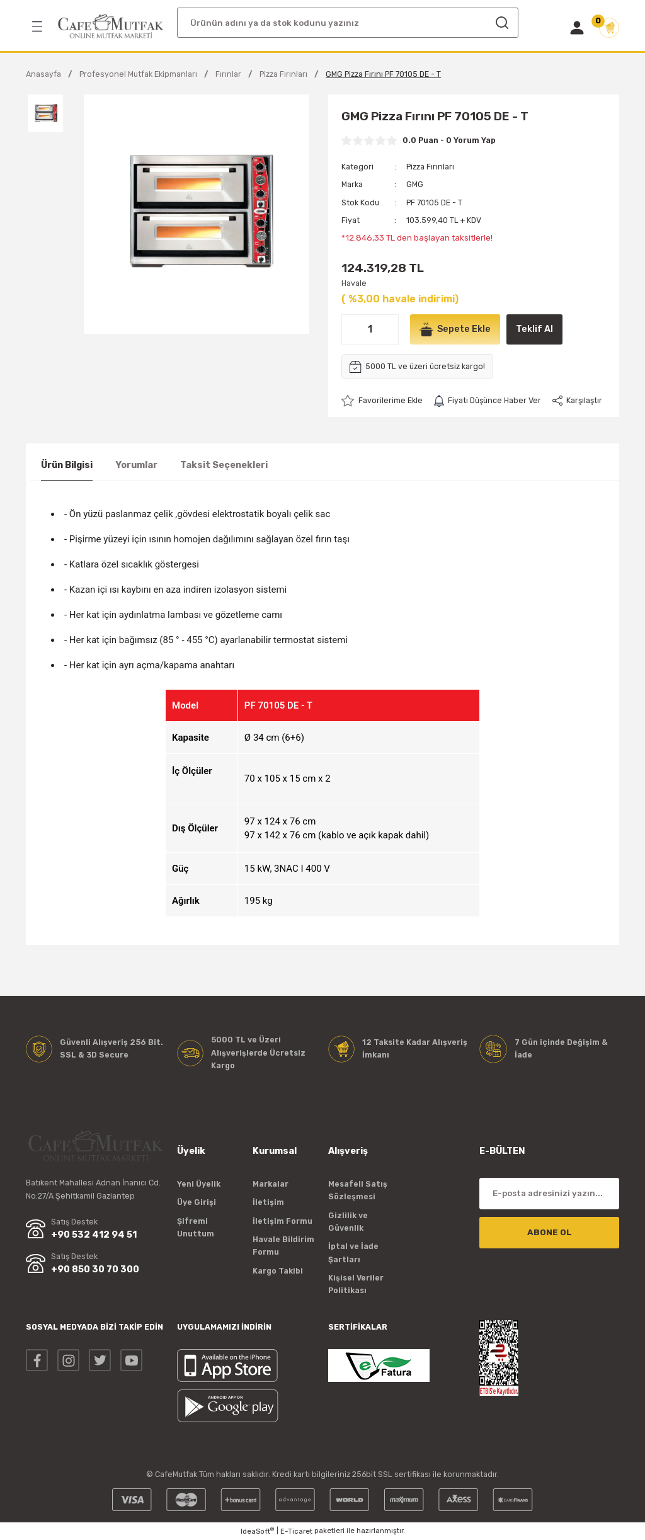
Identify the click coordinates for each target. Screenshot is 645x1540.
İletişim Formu (282, 1221)
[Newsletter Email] (549, 1193)
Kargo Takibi (278, 1270)
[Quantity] (370, 329)
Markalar (270, 1184)
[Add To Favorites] (382, 400)
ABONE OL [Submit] (549, 1232)
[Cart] (609, 28)
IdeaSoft (257, 1531)
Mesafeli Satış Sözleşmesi (357, 1190)
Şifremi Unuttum (195, 1227)
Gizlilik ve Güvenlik (348, 1222)
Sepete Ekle (455, 329)
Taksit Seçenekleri (224, 465)
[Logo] (111, 26)
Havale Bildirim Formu (283, 1246)
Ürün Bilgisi (67, 465)
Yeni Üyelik (198, 1184)
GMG (414, 184)
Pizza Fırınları (430, 166)
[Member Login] (577, 28)
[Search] (347, 23)
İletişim (268, 1202)
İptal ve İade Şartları (353, 1252)
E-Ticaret (296, 1531)
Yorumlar (136, 465)
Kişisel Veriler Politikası (356, 1284)
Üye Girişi (196, 1202)
